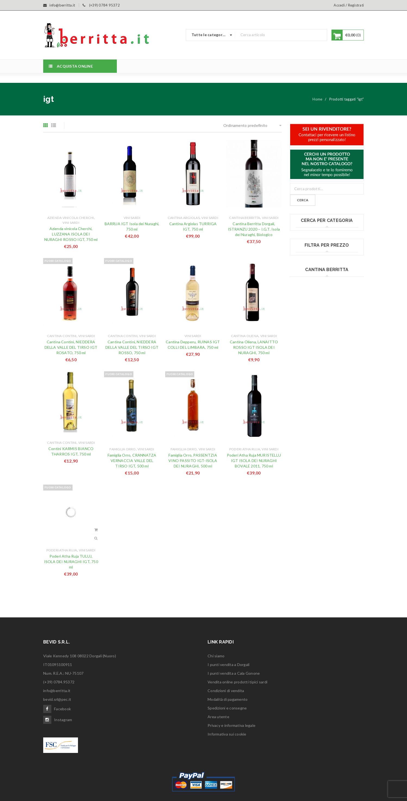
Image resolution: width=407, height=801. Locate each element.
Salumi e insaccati (311, 356)
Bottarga (303, 245)
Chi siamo (216, 656)
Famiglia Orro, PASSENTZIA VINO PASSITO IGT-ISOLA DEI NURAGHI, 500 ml (192, 460)
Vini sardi (70, 223)
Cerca (302, 200)
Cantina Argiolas (184, 218)
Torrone (303, 378)
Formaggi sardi (308, 278)
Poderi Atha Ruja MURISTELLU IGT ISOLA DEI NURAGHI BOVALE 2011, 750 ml (254, 460)
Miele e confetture (312, 311)
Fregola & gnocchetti (314, 289)
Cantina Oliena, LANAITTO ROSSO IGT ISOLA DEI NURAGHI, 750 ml (254, 347)
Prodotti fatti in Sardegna (318, 345)
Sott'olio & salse (310, 367)
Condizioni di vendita (226, 690)
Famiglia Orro (122, 449)
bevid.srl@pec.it (57, 699)
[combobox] (210, 35)
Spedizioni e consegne (227, 708)
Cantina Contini (62, 336)
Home (317, 99)
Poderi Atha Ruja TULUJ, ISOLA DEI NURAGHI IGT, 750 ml (71, 561)
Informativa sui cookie (227, 734)
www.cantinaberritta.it (327, 526)
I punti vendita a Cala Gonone (234, 673)
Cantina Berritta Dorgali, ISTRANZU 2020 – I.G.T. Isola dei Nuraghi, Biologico (254, 229)
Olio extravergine (311, 323)
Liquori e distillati (310, 300)
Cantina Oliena (245, 336)
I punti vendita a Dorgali (228, 664)
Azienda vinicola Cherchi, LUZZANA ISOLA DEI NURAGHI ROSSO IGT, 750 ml (71, 234)
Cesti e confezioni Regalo (318, 256)
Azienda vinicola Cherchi (70, 218)
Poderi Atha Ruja (244, 449)
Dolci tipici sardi (309, 267)
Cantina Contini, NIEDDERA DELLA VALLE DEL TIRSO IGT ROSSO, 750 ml (131, 347)
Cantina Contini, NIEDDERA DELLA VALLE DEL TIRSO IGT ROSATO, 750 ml (71, 347)
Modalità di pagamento (228, 699)
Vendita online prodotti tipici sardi (237, 682)
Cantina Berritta (244, 218)
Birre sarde (305, 233)
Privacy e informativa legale (231, 725)
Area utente (218, 716)
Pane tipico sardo (311, 334)
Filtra (327, 441)
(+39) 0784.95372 (58, 682)
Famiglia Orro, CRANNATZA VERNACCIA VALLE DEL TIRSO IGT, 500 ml (132, 460)
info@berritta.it (56, 690)
